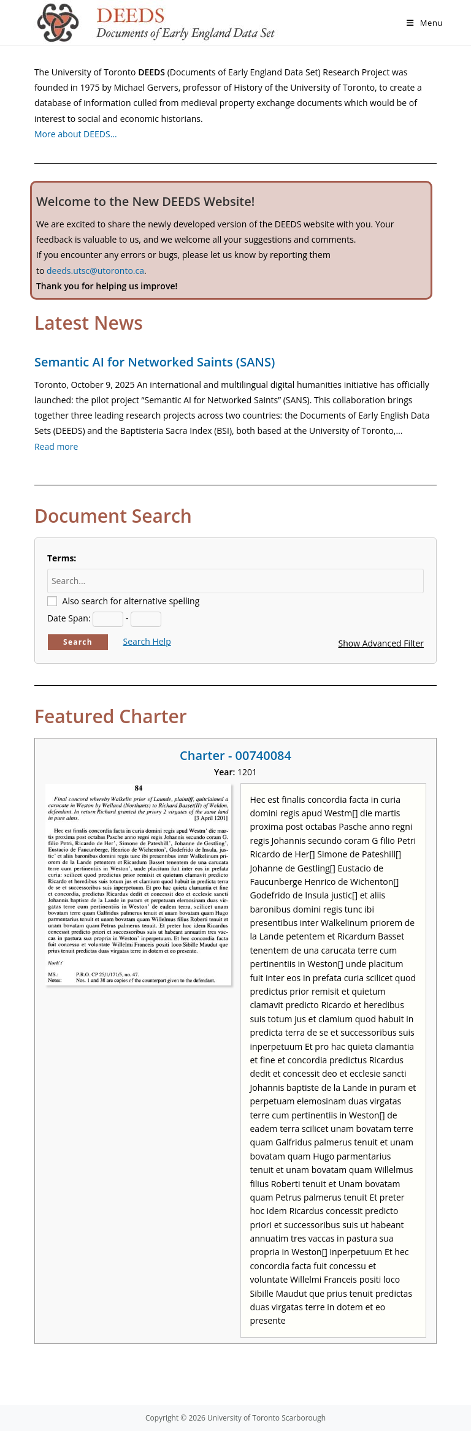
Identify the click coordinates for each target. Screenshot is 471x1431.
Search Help (147, 641)
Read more (56, 446)
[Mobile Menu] (425, 22)
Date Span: (69, 618)
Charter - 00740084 (235, 755)
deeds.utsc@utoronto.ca (95, 270)
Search (78, 642)
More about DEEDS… (75, 134)
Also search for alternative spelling (131, 601)
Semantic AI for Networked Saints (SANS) (154, 362)
